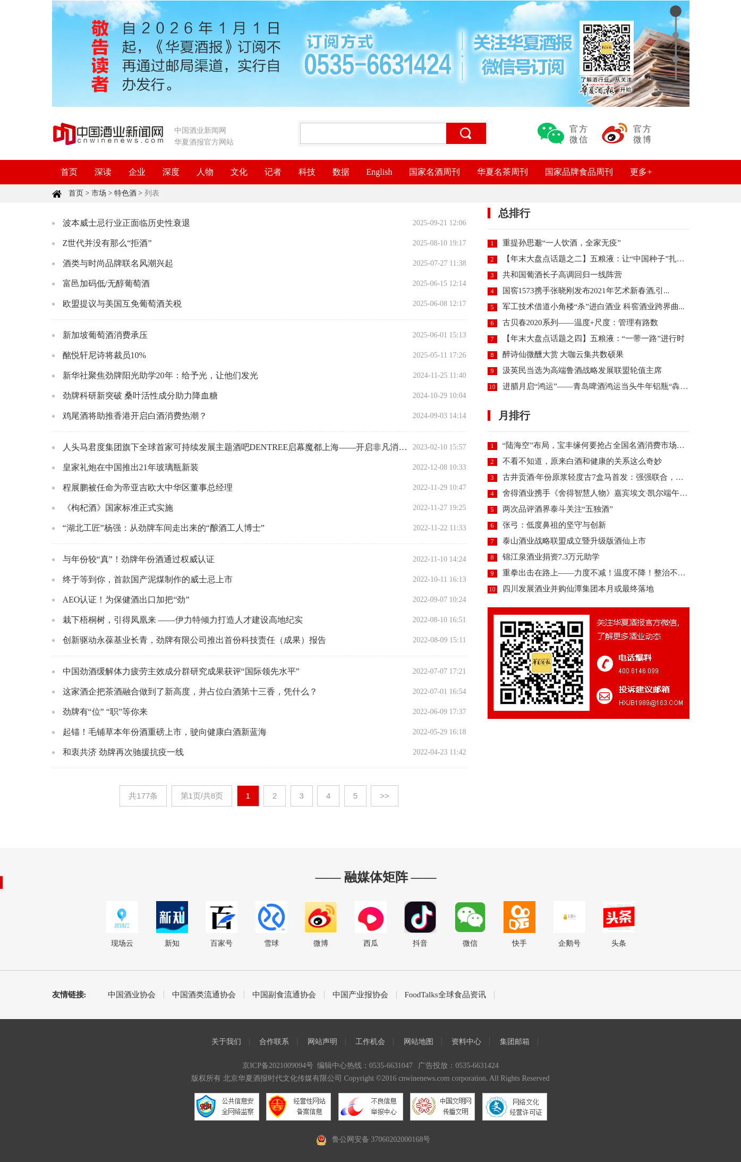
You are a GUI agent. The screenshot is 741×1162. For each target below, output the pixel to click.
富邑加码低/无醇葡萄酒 (106, 283)
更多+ (641, 171)
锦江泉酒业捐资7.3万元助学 (551, 557)
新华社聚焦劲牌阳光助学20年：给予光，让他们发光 (160, 375)
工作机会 (370, 1042)
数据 (341, 171)
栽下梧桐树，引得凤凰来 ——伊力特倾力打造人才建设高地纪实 (183, 619)
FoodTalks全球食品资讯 (445, 995)
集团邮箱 (515, 1042)
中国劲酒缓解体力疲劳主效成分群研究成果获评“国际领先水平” (181, 671)
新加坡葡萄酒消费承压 (105, 335)
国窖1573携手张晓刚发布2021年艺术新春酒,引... (586, 290)
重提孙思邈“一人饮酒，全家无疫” (561, 243)
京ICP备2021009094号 (277, 1066)
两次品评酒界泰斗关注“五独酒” (557, 509)
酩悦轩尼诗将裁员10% (104, 355)
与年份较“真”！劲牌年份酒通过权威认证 (139, 559)
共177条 (143, 795)
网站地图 (418, 1042)
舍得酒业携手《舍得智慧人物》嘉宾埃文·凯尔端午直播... (602, 493)
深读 (103, 171)
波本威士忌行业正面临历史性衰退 (126, 222)
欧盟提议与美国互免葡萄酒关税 (122, 303)
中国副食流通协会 (284, 995)
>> (384, 795)
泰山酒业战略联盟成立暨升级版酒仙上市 (574, 541)
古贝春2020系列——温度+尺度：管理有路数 (580, 322)
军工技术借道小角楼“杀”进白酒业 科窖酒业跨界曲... (593, 306)
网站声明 (322, 1042)
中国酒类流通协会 (204, 995)
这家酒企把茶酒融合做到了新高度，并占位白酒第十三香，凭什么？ (190, 691)
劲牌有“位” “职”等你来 (105, 711)
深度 (171, 171)
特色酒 (125, 193)
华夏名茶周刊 (502, 171)
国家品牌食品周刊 (579, 171)
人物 (205, 171)
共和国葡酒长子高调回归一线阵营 (562, 274)
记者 (273, 171)
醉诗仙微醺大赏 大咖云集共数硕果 (563, 354)
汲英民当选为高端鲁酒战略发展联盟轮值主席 (582, 370)
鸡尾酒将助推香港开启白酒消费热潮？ (135, 415)
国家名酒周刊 (434, 171)
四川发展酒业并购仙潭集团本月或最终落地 (578, 588)
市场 (98, 193)
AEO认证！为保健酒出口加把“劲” (126, 599)
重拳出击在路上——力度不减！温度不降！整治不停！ (598, 573)
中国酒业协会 (132, 995)
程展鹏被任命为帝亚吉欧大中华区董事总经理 (148, 487)
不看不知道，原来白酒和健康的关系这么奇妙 (582, 461)
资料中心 (466, 1042)
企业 (137, 171)
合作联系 (274, 1042)
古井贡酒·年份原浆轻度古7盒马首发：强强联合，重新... (600, 477)
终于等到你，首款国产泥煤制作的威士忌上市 (148, 579)
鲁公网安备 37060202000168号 (381, 1139)
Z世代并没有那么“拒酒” (107, 243)
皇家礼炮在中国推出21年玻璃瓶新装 (131, 467)
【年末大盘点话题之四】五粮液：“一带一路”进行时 (593, 338)
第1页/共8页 (202, 795)
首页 (69, 171)
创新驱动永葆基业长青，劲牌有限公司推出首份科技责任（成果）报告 (194, 639)
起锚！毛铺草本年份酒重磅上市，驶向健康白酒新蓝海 (165, 731)
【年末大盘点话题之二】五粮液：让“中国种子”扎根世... (600, 259)
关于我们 (226, 1042)
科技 (307, 171)
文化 (239, 171)
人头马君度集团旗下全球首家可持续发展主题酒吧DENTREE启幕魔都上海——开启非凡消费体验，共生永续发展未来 (282, 447)
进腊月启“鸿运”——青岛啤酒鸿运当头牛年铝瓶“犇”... (596, 386)
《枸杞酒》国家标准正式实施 (118, 507)
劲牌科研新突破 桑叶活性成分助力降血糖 (140, 395)
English (380, 171)
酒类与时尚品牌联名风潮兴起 (118, 263)
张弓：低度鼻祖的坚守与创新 (554, 525)
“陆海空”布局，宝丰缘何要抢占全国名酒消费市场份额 (597, 445)
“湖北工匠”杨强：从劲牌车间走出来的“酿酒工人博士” (164, 527)
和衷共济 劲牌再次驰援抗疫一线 (123, 752)
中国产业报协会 (360, 995)
